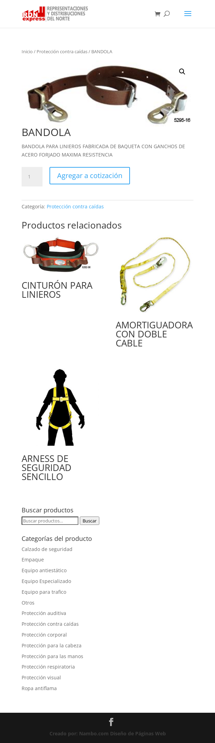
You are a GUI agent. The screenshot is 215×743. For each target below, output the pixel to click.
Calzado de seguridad (47, 549)
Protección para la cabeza (52, 645)
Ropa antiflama (39, 688)
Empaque (33, 559)
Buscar (90, 521)
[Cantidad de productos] (32, 176)
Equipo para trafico (44, 592)
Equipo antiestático (44, 570)
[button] (182, 71)
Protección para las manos (52, 656)
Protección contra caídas (62, 51)
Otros (28, 602)
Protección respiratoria (48, 666)
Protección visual (41, 677)
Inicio (27, 51)
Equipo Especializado (46, 581)
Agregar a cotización (89, 175)
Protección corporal (44, 634)
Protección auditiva (44, 613)
